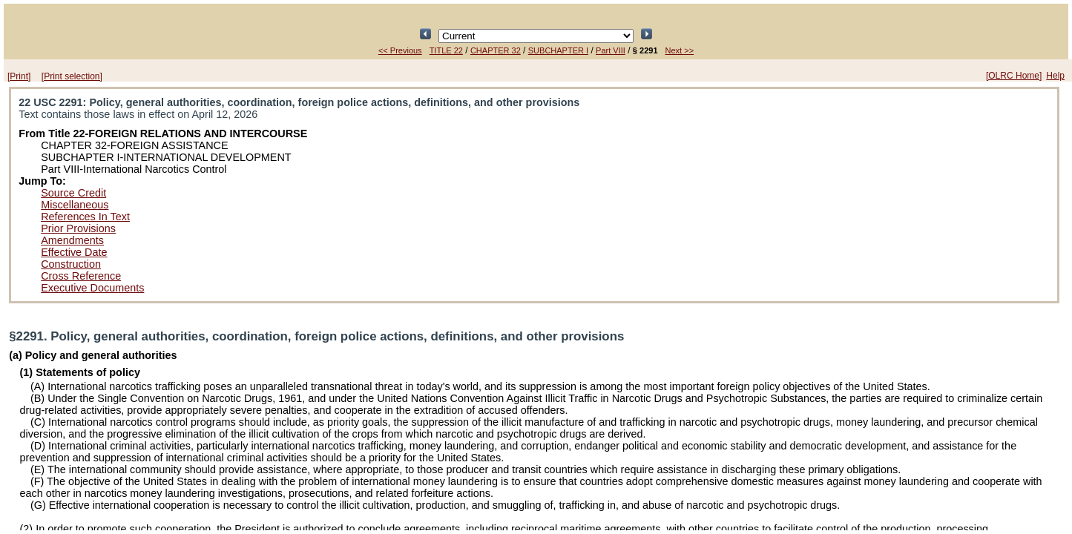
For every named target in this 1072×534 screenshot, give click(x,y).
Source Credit (73, 193)
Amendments (72, 240)
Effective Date (74, 252)
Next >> (679, 50)
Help (1055, 75)
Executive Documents (92, 288)
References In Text (85, 216)
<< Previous (400, 50)
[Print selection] (72, 76)
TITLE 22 (446, 50)
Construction (71, 264)
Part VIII (610, 50)
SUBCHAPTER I (558, 50)
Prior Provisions (78, 228)
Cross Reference (81, 276)
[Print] (18, 76)
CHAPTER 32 (495, 50)
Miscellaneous (74, 205)
